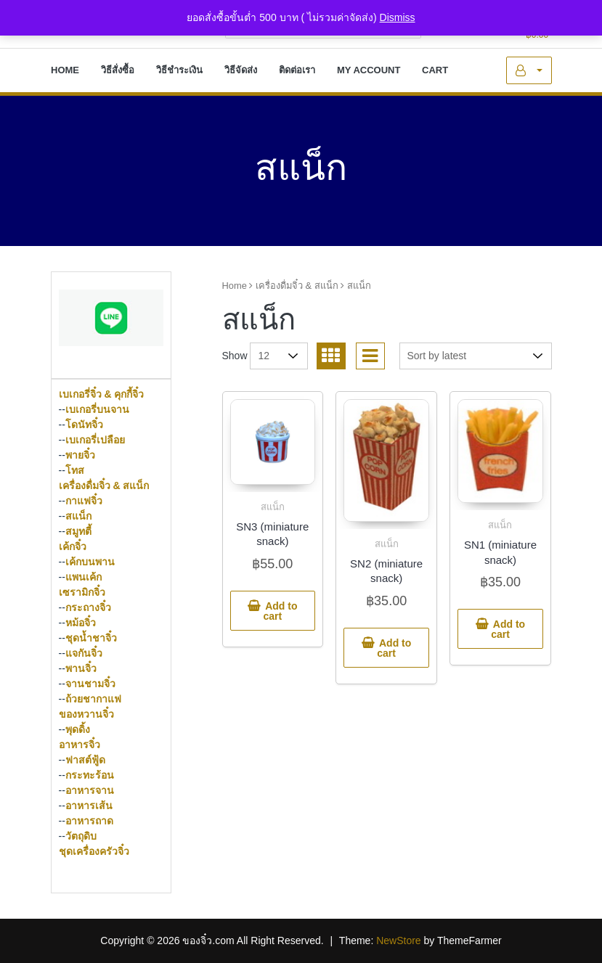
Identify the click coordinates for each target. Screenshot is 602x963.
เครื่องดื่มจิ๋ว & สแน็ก (297, 285)
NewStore (398, 940)
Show (235, 355)
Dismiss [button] (397, 17)
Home (234, 285)
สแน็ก (273, 506)
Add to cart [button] (280, 611)
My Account (528, 70)
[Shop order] (475, 356)
